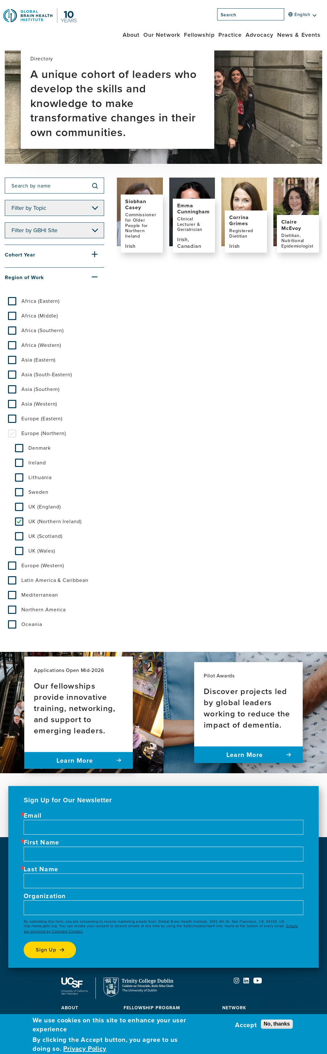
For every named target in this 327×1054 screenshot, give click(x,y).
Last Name (41, 869)
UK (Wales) (41, 550)
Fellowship (199, 35)
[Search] (286, 16)
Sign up (46, 949)
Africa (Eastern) (40, 300)
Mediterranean (39, 594)
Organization (45, 896)
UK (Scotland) (45, 535)
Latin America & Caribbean (54, 580)
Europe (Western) (42, 565)
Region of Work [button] (24, 277)
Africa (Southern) (42, 330)
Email (33, 815)
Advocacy (259, 35)
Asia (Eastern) (38, 359)
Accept (246, 1024)
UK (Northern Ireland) (55, 521)
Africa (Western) (41, 344)
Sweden (38, 491)
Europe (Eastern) (42, 418)
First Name (41, 842)
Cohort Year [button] (20, 254)
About (131, 35)
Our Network (161, 35)
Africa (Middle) (39, 315)
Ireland (37, 462)
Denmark (39, 447)
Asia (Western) (39, 403)
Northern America (43, 609)
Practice (230, 35)
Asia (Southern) (40, 389)
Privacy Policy (84, 1048)
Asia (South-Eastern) (46, 374)
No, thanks (277, 1024)
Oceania (31, 624)
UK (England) (44, 506)
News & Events (299, 35)
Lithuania (40, 477)
